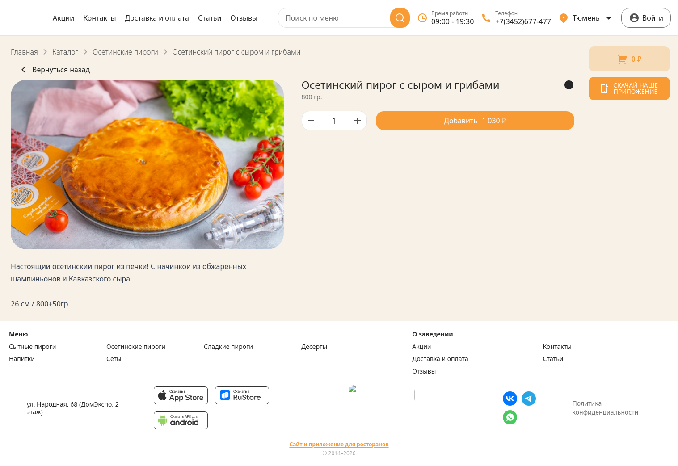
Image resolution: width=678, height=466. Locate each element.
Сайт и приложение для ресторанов (338, 444)
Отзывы (244, 17)
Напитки (22, 359)
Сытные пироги (32, 347)
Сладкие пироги (228, 347)
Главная (24, 51)
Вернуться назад (54, 69)
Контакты (99, 17)
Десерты (314, 347)
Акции (63, 17)
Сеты (114, 359)
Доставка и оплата (157, 17)
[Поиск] (400, 18)
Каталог (65, 51)
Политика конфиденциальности (606, 407)
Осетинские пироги (125, 51)
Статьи (210, 17)
